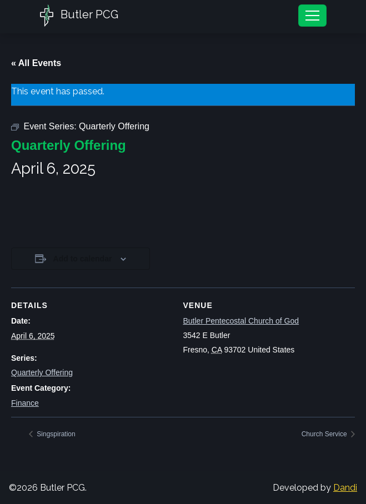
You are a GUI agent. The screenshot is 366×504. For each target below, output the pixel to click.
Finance (25, 403)
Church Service (325, 434)
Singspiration (55, 434)
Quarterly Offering (42, 372)
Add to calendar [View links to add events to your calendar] (82, 258)
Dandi (345, 487)
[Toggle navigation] (312, 15)
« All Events (36, 63)
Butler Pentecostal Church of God (241, 320)
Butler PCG (79, 15)
